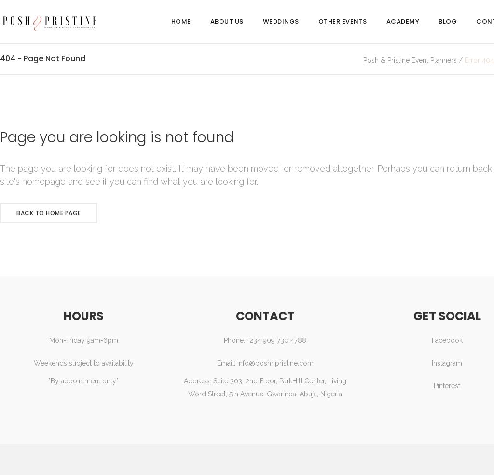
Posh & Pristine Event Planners (410, 60)
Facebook (447, 340)
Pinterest (447, 386)
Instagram (447, 363)
